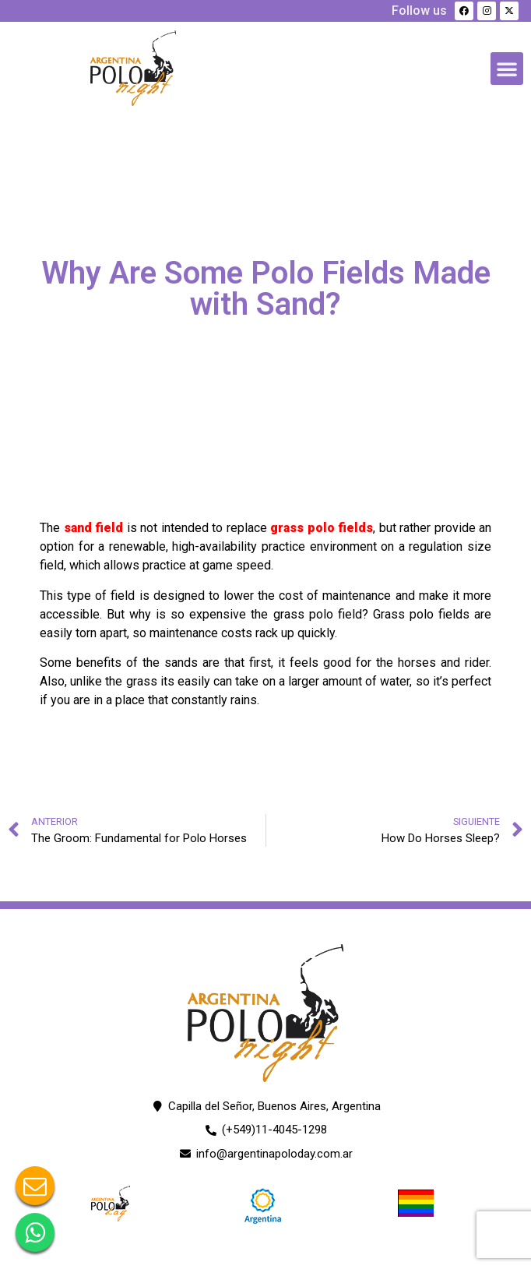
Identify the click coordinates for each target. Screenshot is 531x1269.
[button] (507, 68)
